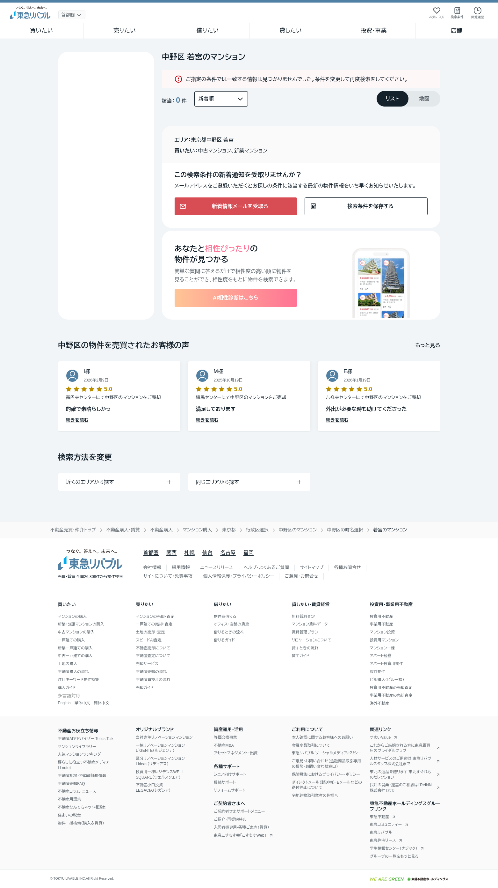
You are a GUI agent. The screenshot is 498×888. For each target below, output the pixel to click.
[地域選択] (71, 15)
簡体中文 (101, 703)
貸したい (290, 30)
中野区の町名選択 (345, 529)
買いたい (41, 30)
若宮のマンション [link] (390, 529)
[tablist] (408, 99)
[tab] (392, 99)
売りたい (124, 30)
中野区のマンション (298, 529)
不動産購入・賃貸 (123, 529)
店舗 (456, 30)
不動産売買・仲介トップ (73, 529)
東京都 (229, 529)
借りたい (208, 30)
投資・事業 (374, 30)
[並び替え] (221, 99)
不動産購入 (161, 529)
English (64, 703)
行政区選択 (257, 529)
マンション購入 (197, 529)
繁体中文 (82, 703)
